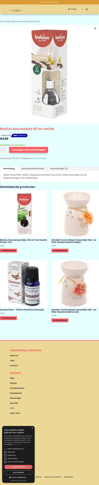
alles (8, 21)
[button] (95, 28)
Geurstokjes (41, 158)
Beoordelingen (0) (59, 168)
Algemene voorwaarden (53, 477)
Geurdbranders (17, 388)
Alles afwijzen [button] (18, 472)
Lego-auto (15, 413)
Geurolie (14, 403)
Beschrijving (9, 168)
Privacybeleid (68, 477)
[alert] (18, 454)
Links (12, 360)
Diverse (13, 383)
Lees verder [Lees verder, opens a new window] (17, 444)
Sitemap (38, 477)
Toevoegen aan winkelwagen (28, 149)
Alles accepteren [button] (18, 467)
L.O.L (12, 408)
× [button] (32, 428)
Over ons (14, 355)
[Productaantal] (3, 150)
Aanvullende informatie (32, 168)
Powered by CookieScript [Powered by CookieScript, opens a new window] (18, 480)
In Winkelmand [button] (8, 250)
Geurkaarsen (16, 393)
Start (2, 21)
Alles (12, 378)
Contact (14, 365)
